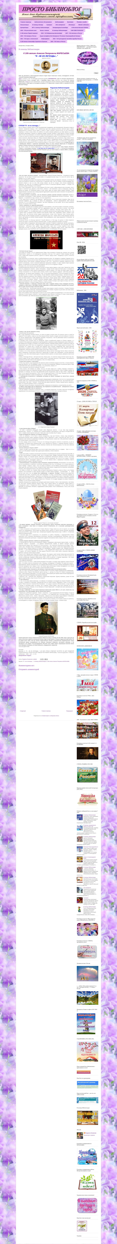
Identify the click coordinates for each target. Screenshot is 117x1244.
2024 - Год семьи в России (58, 41)
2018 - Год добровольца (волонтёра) (51, 33)
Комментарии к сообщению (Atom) (50, 715)
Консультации (24, 24)
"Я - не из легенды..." (28, 661)
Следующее (23, 711)
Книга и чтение (44, 30)
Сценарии (49, 24)
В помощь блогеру (37, 24)
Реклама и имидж (82, 22)
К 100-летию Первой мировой (29, 33)
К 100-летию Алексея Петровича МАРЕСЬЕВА (58, 661)
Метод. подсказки (83, 24)
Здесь (20, 78)
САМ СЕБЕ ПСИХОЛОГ (77, 30)
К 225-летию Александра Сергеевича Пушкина (33, 41)
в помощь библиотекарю (40, 661)
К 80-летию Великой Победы (80, 27)
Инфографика (45, 38)
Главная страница (25, 22)
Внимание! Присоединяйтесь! (90, 846)
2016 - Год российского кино (28, 30)
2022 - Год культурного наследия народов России (67, 38)
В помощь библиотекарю (59, 30)
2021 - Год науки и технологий (29, 38)
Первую (27, 81)
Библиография (59, 22)
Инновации (72, 24)
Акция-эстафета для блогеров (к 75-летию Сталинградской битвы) (60, 36)
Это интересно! (60, 24)
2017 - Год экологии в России (73, 33)
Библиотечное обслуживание (43, 22)
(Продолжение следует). (25, 655)
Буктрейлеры (24, 27)
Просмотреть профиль (89, 1135)
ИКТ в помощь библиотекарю (40, 27)
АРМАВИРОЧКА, (52, 78)
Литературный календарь (60, 27)
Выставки (70, 22)
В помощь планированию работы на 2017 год (89, 826)
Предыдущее (69, 711)
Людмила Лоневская (90, 1133)
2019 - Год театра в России (28, 36)
